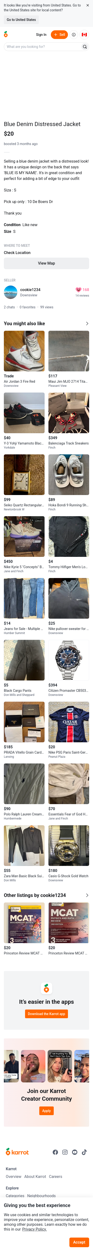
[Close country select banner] (87, 5)
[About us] (73, 34)
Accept (79, 1242)
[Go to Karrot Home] (17, 1152)
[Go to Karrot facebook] (55, 1152)
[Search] (84, 46)
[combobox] (42, 46)
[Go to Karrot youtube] (75, 1152)
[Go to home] (6, 34)
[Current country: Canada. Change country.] (84, 34)
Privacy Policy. (34, 1229)
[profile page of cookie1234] (10, 292)
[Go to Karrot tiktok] (84, 1152)
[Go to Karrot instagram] (65, 1152)
